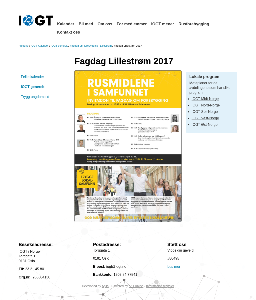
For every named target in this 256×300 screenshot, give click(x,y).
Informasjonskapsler (160, 286)
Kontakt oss (68, 32)
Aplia (105, 286)
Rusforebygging (193, 24)
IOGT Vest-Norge (205, 118)
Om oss (105, 24)
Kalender (65, 24)
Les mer (173, 266)
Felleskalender (32, 77)
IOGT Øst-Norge (205, 124)
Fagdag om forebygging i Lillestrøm (91, 45)
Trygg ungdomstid (35, 97)
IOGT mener (162, 24)
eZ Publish (136, 286)
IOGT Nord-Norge (206, 105)
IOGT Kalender (39, 45)
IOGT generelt (59, 45)
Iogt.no (24, 45)
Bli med (86, 24)
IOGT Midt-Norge (205, 99)
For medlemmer (132, 24)
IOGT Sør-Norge (205, 112)
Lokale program (204, 76)
